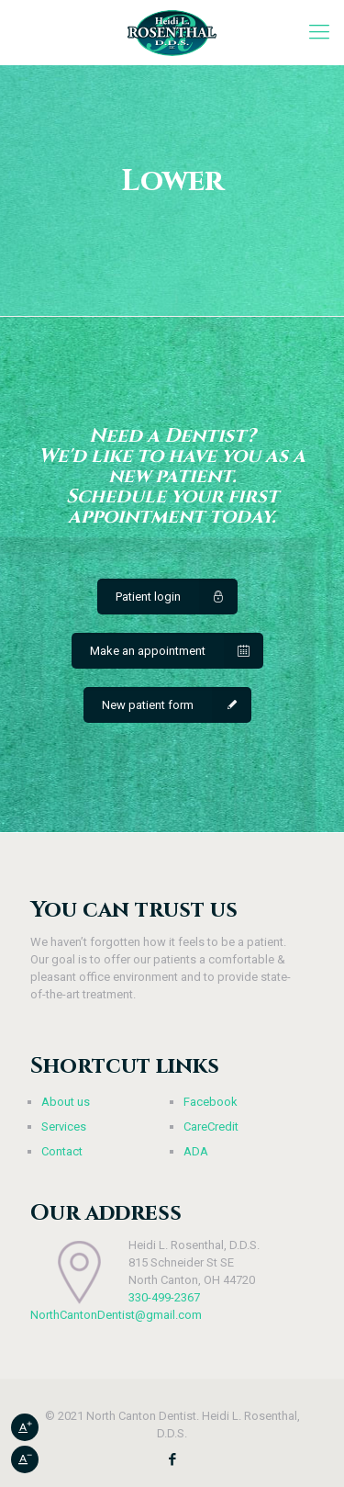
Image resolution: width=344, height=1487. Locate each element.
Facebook (210, 1102)
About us (65, 1102)
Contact (62, 1151)
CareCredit (211, 1126)
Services (63, 1126)
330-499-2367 (164, 1297)
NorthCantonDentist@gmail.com (116, 1315)
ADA (195, 1151)
